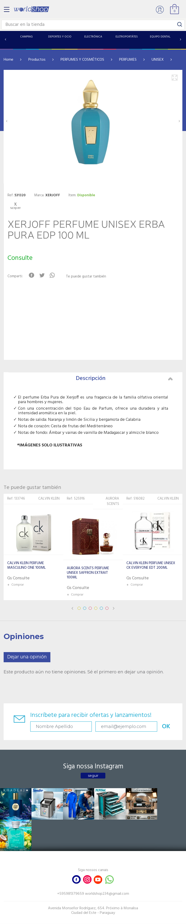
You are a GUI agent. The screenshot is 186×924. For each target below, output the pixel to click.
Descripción (124, 378)
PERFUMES (128, 60)
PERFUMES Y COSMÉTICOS (82, 60)
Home (8, 60)
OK (164, 727)
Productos (37, 60)
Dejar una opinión (27, 657)
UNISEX (158, 60)
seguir (93, 775)
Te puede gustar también (86, 276)
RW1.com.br (109, 918)
